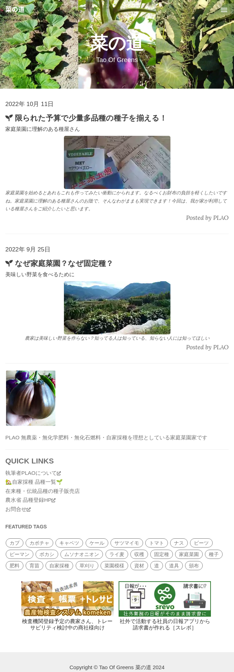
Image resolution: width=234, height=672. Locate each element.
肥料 (15, 565)
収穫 (139, 554)
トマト (156, 543)
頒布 (194, 565)
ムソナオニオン (81, 554)
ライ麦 (116, 554)
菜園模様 (114, 565)
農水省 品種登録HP (30, 500)
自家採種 (59, 565)
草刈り (87, 565)
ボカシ (46, 554)
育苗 (34, 565)
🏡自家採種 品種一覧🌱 (34, 482)
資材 (139, 565)
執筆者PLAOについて (33, 473)
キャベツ (69, 543)
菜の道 (15, 9)
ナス (179, 543)
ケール (96, 543)
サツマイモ (126, 543)
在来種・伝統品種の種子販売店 (42, 491)
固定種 (161, 554)
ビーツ (201, 543)
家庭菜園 (189, 554)
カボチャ (39, 543)
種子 (214, 554)
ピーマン (19, 554)
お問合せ (18, 509)
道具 (174, 565)
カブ (15, 543)
